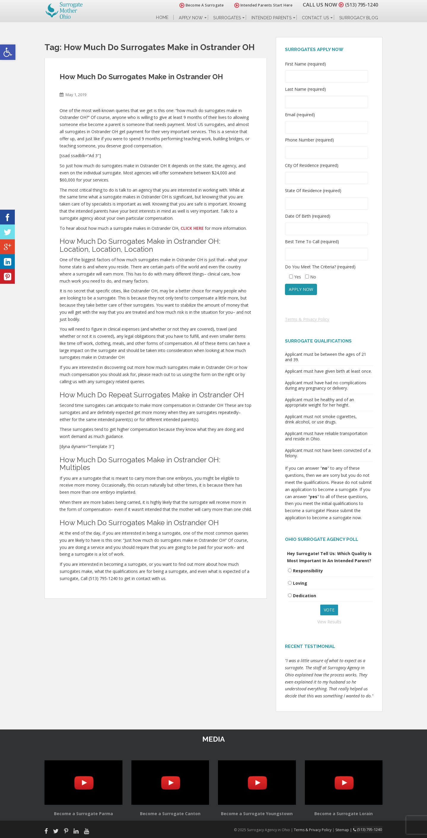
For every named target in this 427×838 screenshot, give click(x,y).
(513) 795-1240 (360, 4)
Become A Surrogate (198, 5)
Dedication (304, 595)
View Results (329, 621)
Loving (300, 583)
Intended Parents (271, 17)
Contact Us (315, 17)
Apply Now (191, 17)
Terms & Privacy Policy (307, 319)
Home (162, 17)
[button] (7, 52)
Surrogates (227, 17)
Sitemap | (345, 829)
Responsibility (308, 570)
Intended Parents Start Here (260, 5)
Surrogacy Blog (358, 17)
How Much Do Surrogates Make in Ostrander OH (141, 76)
